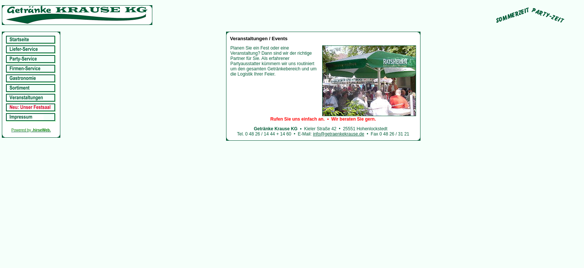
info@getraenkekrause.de (338, 134)
